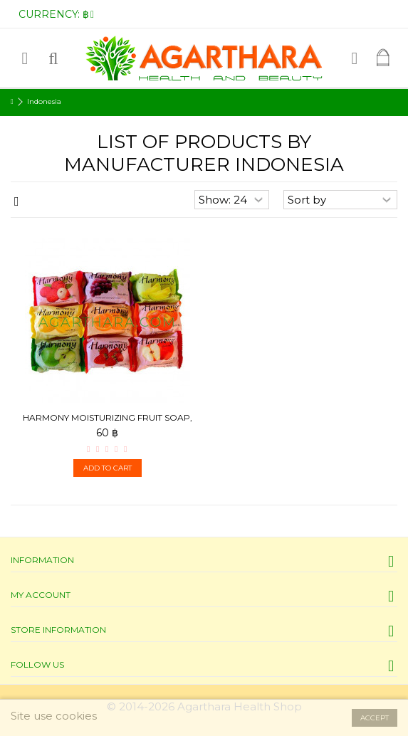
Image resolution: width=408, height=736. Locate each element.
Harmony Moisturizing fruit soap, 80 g (107, 423)
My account (40, 594)
